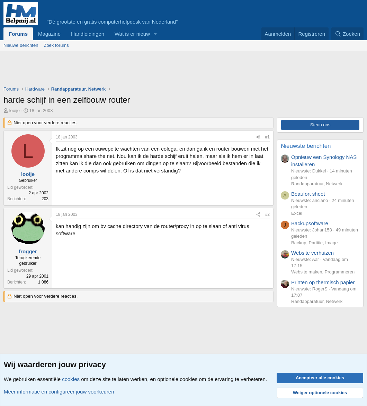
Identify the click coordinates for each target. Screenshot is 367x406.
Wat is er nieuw (132, 34)
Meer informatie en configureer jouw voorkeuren (59, 392)
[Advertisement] (129, 70)
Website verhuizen (312, 253)
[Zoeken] (347, 33)
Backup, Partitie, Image (314, 242)
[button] (155, 33)
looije (14, 110)
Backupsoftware (309, 223)
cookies (71, 379)
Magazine (49, 34)
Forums (18, 34)
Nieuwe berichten (20, 45)
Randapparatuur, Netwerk (316, 183)
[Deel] (258, 137)
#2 (267, 214)
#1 (267, 137)
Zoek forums (56, 45)
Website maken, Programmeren (323, 271)
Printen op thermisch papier (323, 282)
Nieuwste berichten (306, 146)
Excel (296, 213)
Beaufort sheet (308, 194)
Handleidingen (87, 34)
